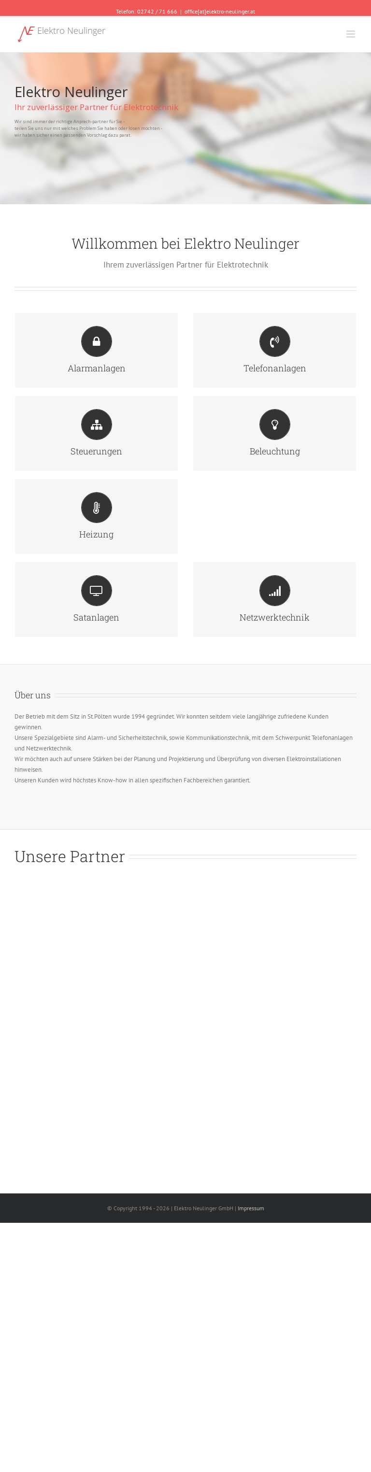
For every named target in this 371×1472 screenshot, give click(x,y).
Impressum (251, 1208)
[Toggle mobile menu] (351, 34)
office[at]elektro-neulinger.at (220, 11)
